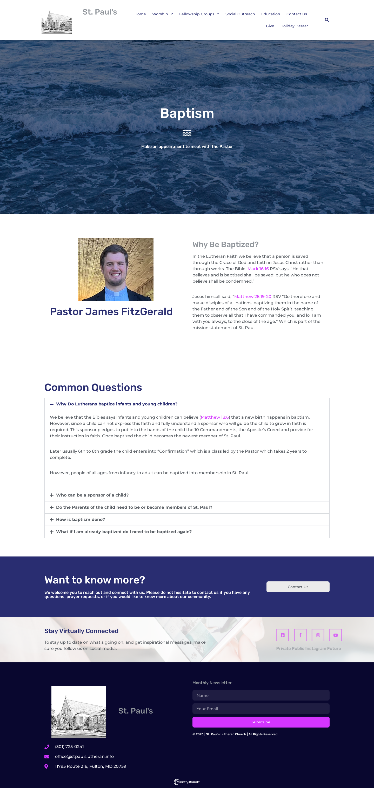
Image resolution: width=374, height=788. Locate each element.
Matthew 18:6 (215, 417)
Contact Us (296, 14)
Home (140, 14)
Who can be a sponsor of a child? (92, 495)
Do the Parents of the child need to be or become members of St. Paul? (134, 507)
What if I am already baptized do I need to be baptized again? (124, 531)
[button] (326, 20)
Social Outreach (240, 14)
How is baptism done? (80, 519)
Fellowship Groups (199, 14)
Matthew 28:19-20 (252, 296)
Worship (162, 14)
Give (270, 26)
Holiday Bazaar (294, 26)
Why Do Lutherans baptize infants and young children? (116, 404)
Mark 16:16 (258, 268)
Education (270, 14)
